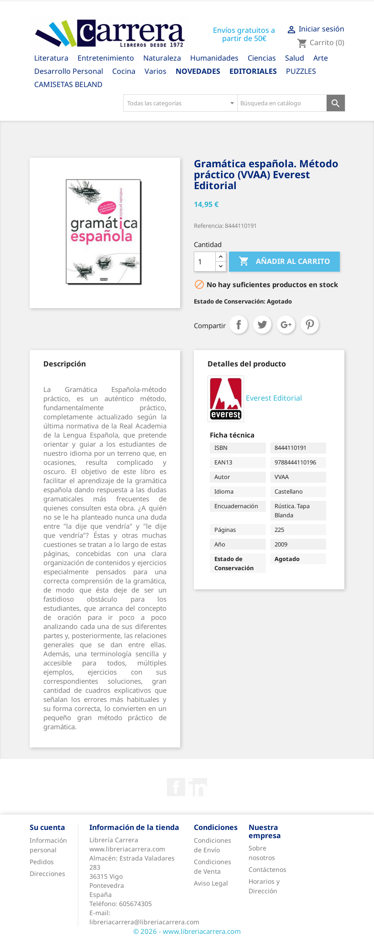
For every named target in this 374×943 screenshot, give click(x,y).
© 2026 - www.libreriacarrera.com (187, 931)
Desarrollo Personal (68, 71)
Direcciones (47, 873)
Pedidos (42, 861)
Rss (198, 787)
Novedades (198, 71)
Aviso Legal (211, 883)
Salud (294, 58)
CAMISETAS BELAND (68, 84)
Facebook (176, 787)
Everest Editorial (274, 398)
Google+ (286, 324)
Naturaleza (162, 58)
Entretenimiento (106, 58)
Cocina (123, 71)
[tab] (64, 364)
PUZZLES (301, 71)
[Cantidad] (205, 262)
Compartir (238, 324)
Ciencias (262, 58)
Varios (155, 71)
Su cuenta (47, 827)
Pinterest (310, 324)
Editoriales (253, 71)
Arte (320, 58)
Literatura (51, 58)
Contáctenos (267, 869)
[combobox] (180, 103)
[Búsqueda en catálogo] (282, 103)
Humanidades (214, 58)
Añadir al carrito (284, 262)
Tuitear (262, 324)
